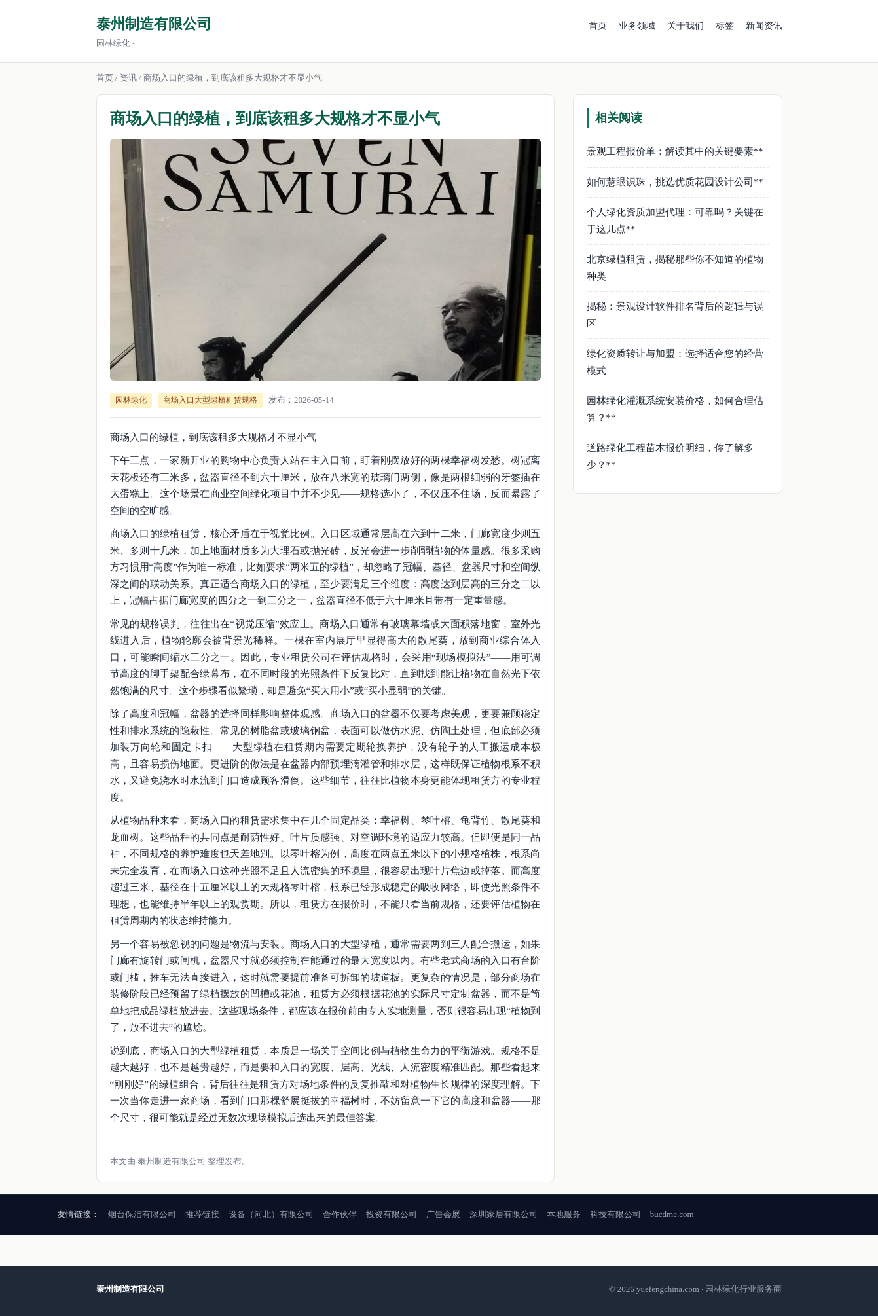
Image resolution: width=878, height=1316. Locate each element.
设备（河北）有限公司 (271, 1214)
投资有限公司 (391, 1214)
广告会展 (443, 1214)
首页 (598, 26)
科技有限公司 (615, 1214)
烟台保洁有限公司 (142, 1214)
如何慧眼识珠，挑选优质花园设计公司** (675, 182)
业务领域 (637, 26)
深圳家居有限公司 (503, 1214)
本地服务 (564, 1214)
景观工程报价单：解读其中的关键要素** (675, 151)
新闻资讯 (764, 26)
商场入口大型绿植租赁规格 (210, 400)
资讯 (128, 77)
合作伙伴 (340, 1214)
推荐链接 (202, 1214)
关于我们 (685, 26)
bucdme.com (672, 1214)
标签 (725, 26)
